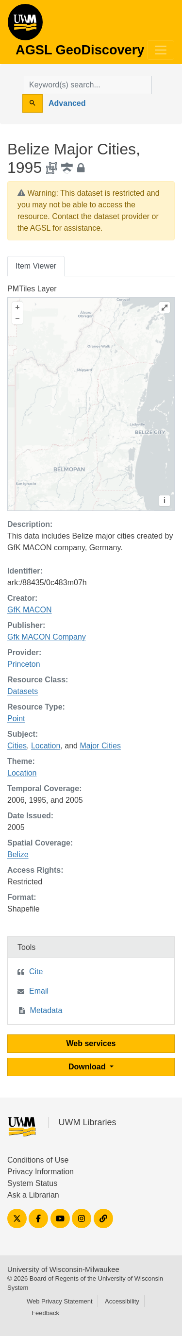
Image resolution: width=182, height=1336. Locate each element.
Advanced (67, 103)
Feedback (45, 1313)
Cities (17, 746)
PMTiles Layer (32, 289)
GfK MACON (29, 610)
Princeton (23, 664)
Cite (36, 971)
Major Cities (100, 746)
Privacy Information (40, 1171)
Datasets (22, 691)
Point (16, 718)
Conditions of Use (37, 1160)
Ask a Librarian (33, 1195)
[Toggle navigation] (160, 50)
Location (46, 746)
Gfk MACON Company (46, 637)
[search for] (87, 85)
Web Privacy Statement (60, 1301)
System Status (32, 1183)
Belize (18, 854)
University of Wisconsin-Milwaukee (63, 1269)
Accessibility (122, 1301)
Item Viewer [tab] (36, 266)
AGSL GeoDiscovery (25, 25)
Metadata (46, 1010)
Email (39, 991)
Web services (91, 1043)
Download (88, 1067)
